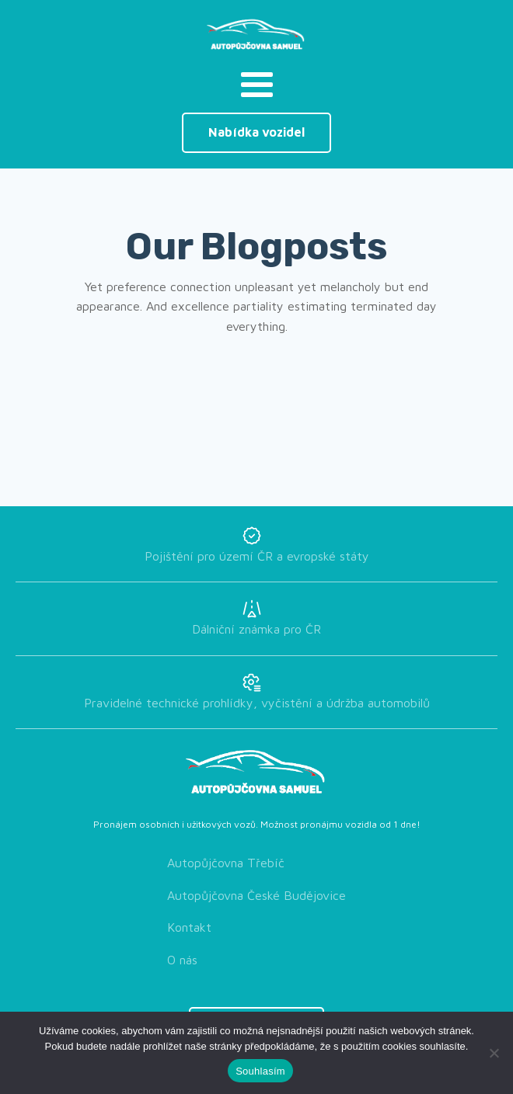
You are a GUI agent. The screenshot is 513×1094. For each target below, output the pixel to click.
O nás (182, 960)
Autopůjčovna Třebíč (225, 863)
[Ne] (493, 1053)
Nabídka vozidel (256, 132)
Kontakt (189, 927)
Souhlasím (260, 1071)
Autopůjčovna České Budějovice (256, 895)
